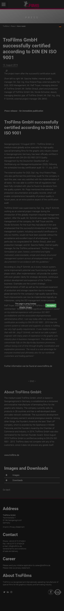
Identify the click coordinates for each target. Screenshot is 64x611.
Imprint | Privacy (25, 307)
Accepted (51, 305)
